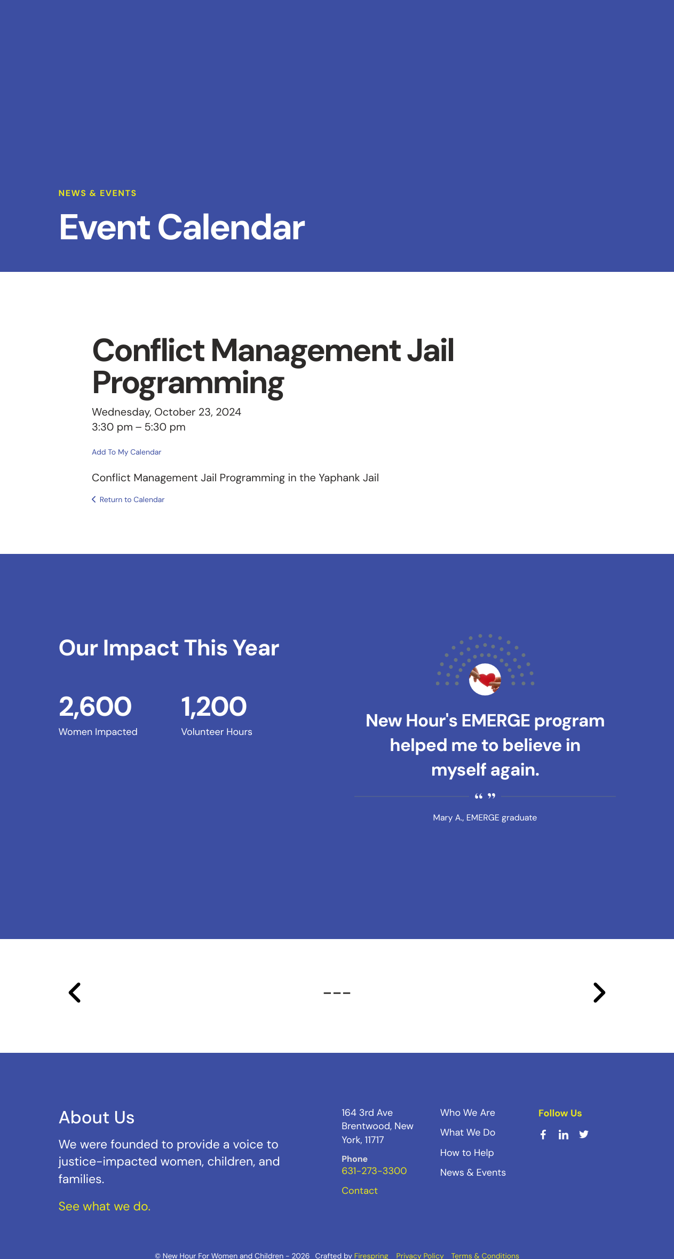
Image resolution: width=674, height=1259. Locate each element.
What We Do (468, 1132)
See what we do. (105, 1206)
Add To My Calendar (126, 452)
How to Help (467, 1152)
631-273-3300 (374, 1170)
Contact (360, 1190)
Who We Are (467, 1112)
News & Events (473, 1172)
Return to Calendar (132, 500)
